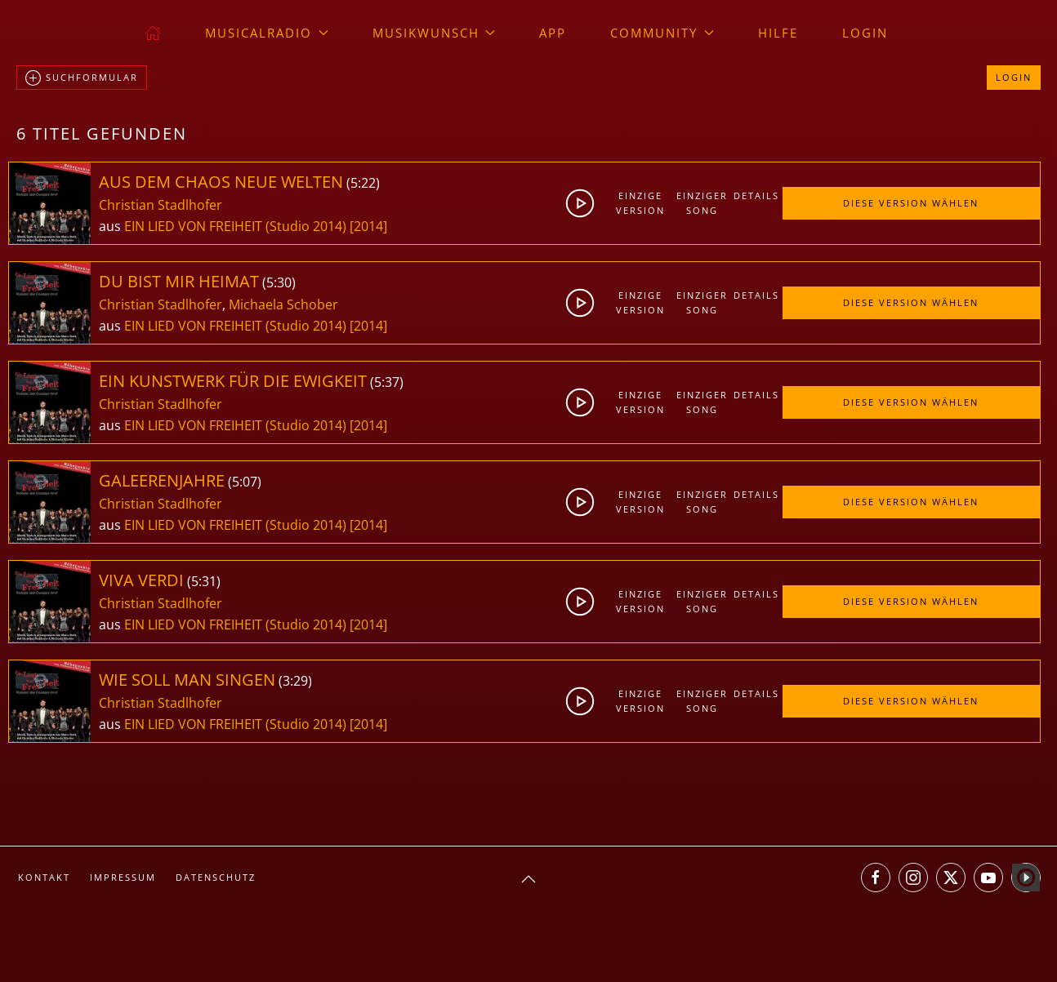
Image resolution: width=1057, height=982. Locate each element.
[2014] (368, 226)
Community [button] (662, 32)
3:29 (295, 681)
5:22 (363, 183)
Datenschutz (216, 877)
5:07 (244, 482)
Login (865, 32)
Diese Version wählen (911, 203)
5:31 (203, 581)
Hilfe (778, 32)
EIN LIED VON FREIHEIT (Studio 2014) (235, 226)
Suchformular (81, 78)
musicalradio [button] (266, 32)
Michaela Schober (283, 304)
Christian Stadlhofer (160, 205)
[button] (528, 879)
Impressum (123, 877)
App (552, 32)
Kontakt (44, 877)
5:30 (279, 282)
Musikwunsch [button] (434, 32)
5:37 (386, 382)
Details (756, 195)
